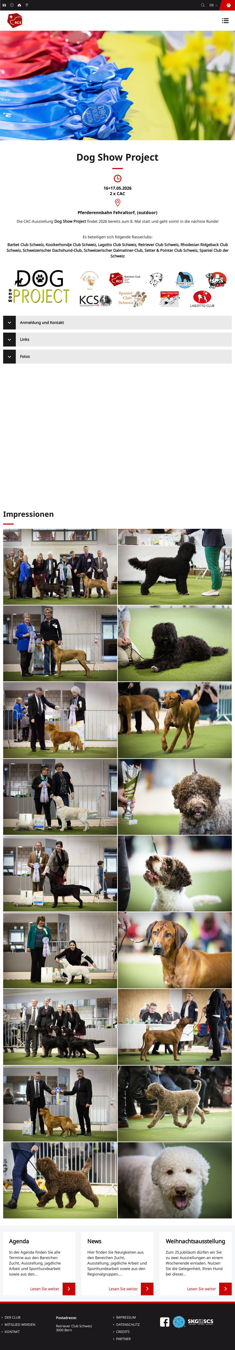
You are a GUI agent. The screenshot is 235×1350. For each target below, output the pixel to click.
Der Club (12, 1317)
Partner (123, 1339)
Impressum (126, 1317)
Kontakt (12, 1331)
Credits (123, 1331)
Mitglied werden (20, 1324)
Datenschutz (128, 1324)
